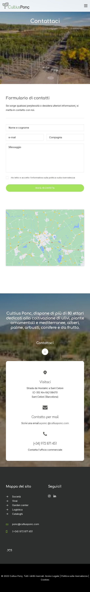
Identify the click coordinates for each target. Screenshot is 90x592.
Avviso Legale (52, 576)
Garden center (20, 505)
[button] (49, 496)
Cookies (45, 579)
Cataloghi (17, 513)
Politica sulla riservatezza (74, 576)
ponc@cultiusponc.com (25, 524)
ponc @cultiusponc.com (55, 423)
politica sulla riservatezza (62, 177)
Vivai (14, 500)
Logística (17, 509)
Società (16, 496)
